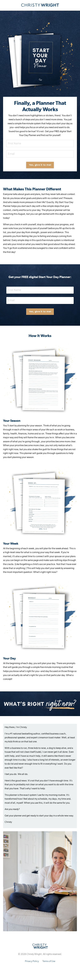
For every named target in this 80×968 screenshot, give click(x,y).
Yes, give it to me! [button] (40, 164)
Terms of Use (48, 961)
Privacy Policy (32, 961)
